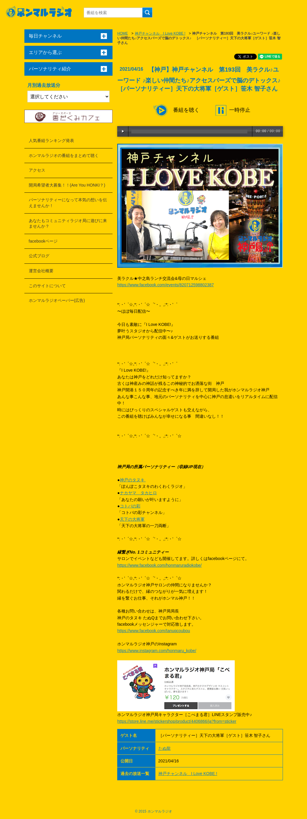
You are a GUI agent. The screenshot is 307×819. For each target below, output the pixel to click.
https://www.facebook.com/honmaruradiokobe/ (159, 565)
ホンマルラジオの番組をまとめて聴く (64, 155)
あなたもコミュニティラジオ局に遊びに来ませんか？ (68, 223)
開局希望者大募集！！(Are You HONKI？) (67, 185)
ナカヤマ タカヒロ (138, 492)
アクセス (37, 170)
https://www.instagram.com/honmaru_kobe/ (156, 650)
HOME (122, 33)
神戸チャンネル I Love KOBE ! (160, 33)
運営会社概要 (41, 270)
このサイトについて (47, 285)
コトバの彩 (130, 506)
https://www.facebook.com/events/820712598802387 (165, 284)
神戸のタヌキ (133, 480)
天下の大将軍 (132, 519)
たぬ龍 (164, 748)
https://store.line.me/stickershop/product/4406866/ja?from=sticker (176, 721)
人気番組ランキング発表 (51, 140)
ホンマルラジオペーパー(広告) (57, 300)
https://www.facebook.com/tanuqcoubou (153, 630)
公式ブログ (39, 255)
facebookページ (43, 241)
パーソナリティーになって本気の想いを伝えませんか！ (68, 202)
